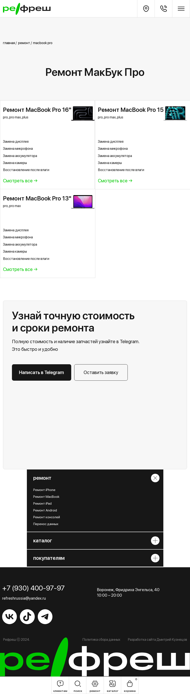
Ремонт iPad (42, 503)
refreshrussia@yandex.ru (24, 598)
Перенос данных (45, 524)
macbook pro (42, 43)
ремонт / (25, 43)
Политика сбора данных (101, 639)
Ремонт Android (45, 510)
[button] (101, 372)
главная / (10, 43)
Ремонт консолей (46, 517)
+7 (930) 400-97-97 (33, 588)
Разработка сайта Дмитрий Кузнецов (157, 639)
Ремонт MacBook (46, 497)
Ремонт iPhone (44, 490)
